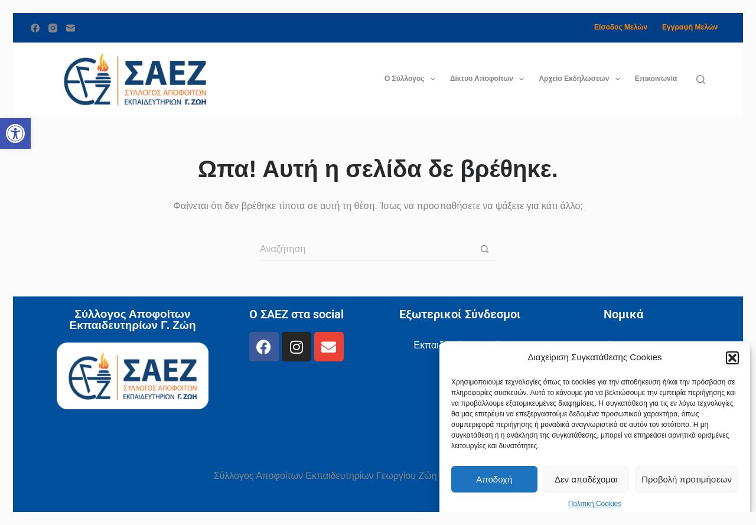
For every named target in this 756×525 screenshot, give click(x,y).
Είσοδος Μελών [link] (620, 27)
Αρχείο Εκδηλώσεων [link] (581, 79)
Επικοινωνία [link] (656, 78)
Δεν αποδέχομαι (586, 479)
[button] (732, 358)
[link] (15, 133)
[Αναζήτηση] (700, 79)
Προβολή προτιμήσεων (686, 479)
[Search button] (484, 249)
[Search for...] (366, 249)
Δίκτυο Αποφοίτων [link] (489, 79)
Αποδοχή (494, 479)
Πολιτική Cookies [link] (595, 504)
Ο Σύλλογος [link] (412, 79)
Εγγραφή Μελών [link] (690, 27)
